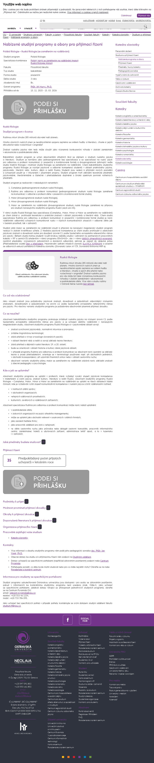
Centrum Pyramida (56, 732)
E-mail (118, 21)
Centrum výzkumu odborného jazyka (132, 194)
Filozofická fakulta (73, 35)
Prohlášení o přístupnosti (120, 659)
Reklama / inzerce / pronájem (121, 674)
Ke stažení (113, 697)
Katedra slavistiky (121, 35)
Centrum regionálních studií (128, 190)
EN (44, 21)
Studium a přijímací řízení (127, 55)
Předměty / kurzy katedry (129, 67)
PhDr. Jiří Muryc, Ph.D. (41, 87)
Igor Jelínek (88, 284)
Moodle (111, 21)
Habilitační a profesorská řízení (122, 642)
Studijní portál (128, 21)
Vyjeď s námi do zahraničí (127, 75)
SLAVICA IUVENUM (92, 244)
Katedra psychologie (125, 151)
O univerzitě (15, 35)
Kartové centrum (55, 744)
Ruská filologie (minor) (42, 63)
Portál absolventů (86, 711)
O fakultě (30, 29)
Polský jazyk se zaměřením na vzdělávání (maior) (54, 61)
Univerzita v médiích (117, 694)
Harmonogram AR (86, 681)
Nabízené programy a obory (24, 37)
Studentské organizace (88, 699)
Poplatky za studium (87, 690)
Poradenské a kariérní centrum (26, 570)
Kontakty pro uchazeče (88, 663)
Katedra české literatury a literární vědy (133, 120)
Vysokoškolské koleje (57, 735)
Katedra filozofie (123, 134)
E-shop (112, 662)
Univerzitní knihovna (57, 723)
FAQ (80, 717)
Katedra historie (123, 143)
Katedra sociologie (124, 163)
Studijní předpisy (86, 696)
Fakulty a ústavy (53, 35)
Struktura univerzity (33, 35)
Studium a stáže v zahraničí (90, 684)
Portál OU (83, 672)
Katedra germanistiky (125, 139)
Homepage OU (54, 636)
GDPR (111, 656)
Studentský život (86, 660)
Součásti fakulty (92, 35)
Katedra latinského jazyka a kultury (131, 147)
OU (4, 35)
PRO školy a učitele (117, 665)
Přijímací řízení (125, 63)
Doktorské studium (87, 651)
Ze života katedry (123, 87)
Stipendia (83, 687)
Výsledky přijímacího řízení (90, 645)
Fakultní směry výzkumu (119, 636)
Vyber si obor (84, 639)
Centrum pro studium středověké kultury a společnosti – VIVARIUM (61, 702)
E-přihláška (83, 636)
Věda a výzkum (122, 79)
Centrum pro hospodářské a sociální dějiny (132, 178)
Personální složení (124, 51)
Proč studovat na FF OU (89, 654)
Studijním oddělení (82, 557)
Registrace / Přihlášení (88, 714)
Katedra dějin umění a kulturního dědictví (130, 129)
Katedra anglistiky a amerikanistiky (131, 116)
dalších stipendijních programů (97, 238)
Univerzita (14, 29)
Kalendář (113, 700)
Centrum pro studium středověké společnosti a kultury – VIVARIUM (130, 185)
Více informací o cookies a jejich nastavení (87, 12)
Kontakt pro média (117, 685)
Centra (120, 170)
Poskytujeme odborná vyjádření (123, 691)
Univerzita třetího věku (119, 671)
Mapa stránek (89, 21)
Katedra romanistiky (125, 155)
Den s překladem (34, 244)
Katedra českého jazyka (126, 124)
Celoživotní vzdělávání (126, 83)
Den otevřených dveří (88, 657)
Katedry (106, 35)
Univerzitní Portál (143, 21)
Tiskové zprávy (115, 688)
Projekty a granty (116, 639)
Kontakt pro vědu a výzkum (121, 645)
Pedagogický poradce (128, 71)
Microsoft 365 (101, 21)
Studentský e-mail (86, 675)
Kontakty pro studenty (88, 702)
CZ (41, 21)
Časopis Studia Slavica (125, 91)
